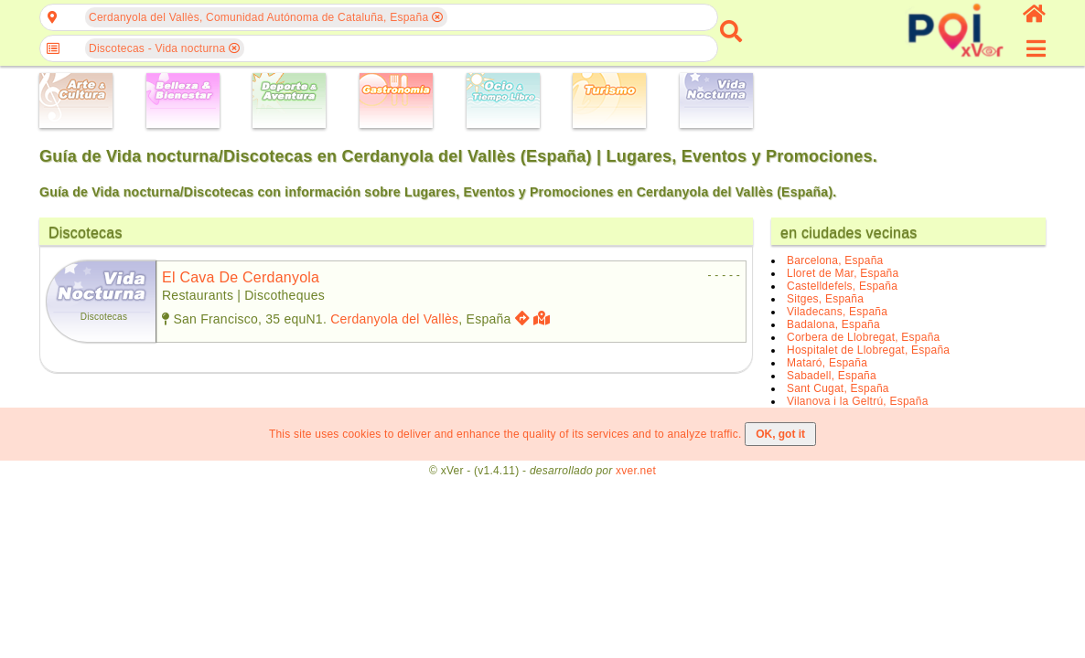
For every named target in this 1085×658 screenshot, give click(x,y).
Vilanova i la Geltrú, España (858, 401)
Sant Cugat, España (838, 388)
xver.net (636, 470)
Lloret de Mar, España (842, 273)
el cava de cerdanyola (240, 277)
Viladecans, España (837, 311)
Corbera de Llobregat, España (863, 337)
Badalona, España (833, 324)
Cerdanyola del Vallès (394, 319)
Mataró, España (827, 362)
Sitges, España (825, 298)
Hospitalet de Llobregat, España (868, 350)
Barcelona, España (835, 260)
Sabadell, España (831, 375)
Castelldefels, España (842, 286)
